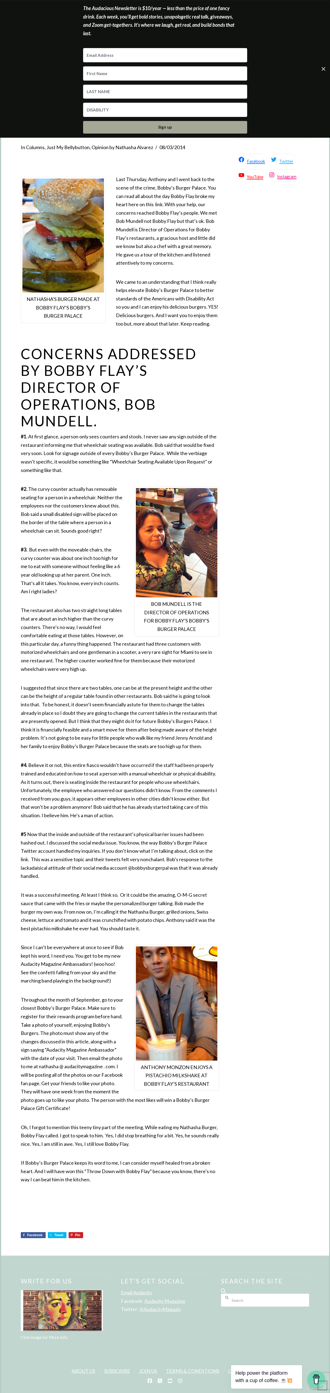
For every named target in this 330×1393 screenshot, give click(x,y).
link (158, 204)
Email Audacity (136, 1292)
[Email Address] (165, 55)
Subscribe (117, 1371)
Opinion (100, 147)
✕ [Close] (323, 69)
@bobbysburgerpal (149, 868)
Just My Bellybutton (68, 147)
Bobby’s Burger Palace (49, 1163)
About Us (83, 1371)
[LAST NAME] (165, 92)
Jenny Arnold (189, 738)
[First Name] (165, 73)
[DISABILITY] (165, 110)
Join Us (148, 1371)
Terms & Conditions (192, 1371)
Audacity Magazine (164, 1301)
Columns (35, 147)
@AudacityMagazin (160, 1309)
